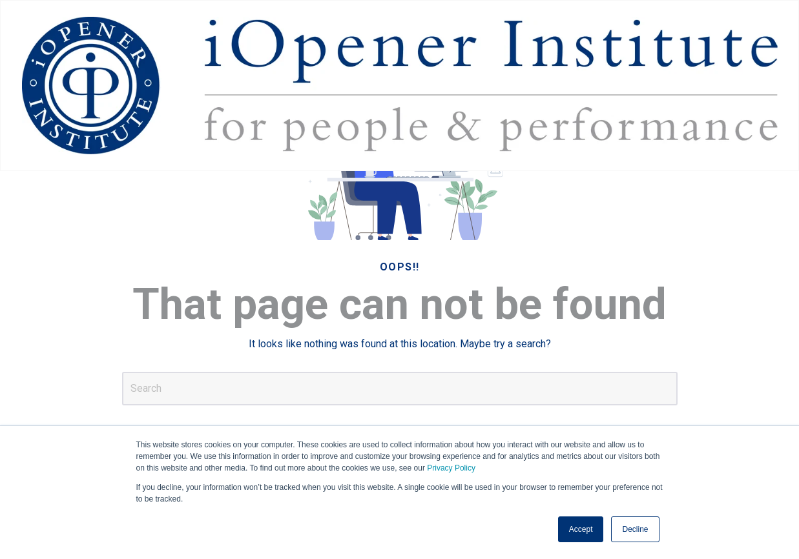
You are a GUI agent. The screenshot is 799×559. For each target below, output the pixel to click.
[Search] (400, 388)
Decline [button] (635, 529)
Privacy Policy (451, 468)
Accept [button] (581, 529)
